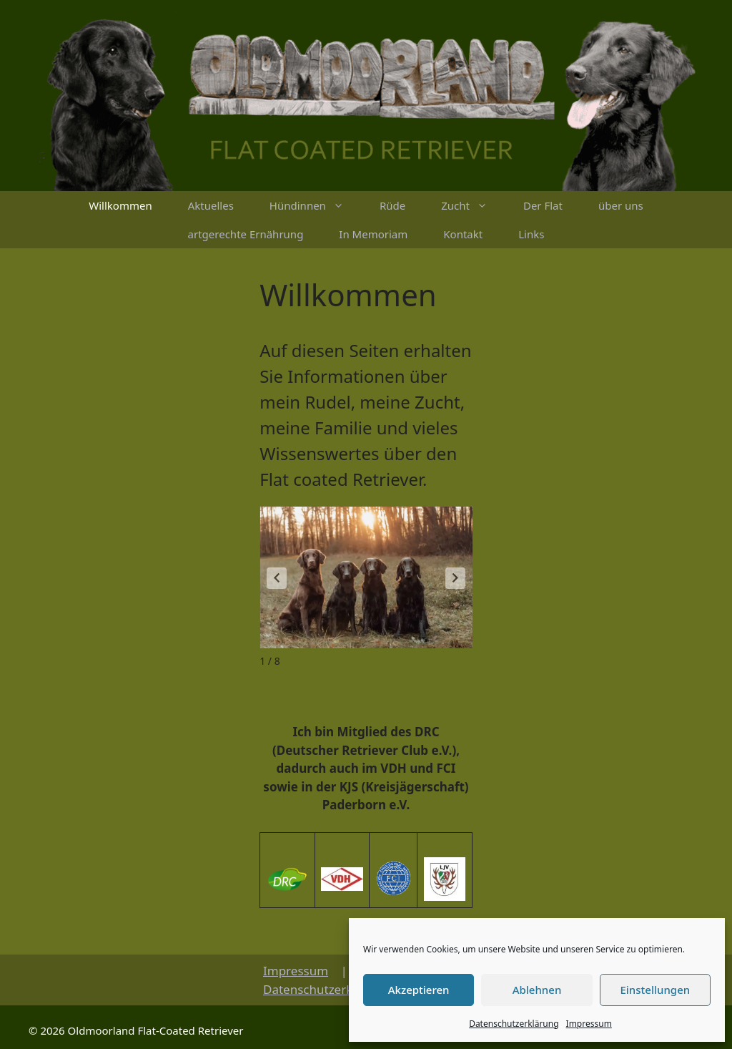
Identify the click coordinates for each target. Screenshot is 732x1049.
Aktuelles (211, 205)
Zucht (473, 205)
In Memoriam (373, 234)
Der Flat (543, 205)
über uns (620, 205)
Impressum (589, 1024)
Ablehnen (537, 989)
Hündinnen (315, 205)
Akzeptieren (419, 989)
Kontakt (463, 234)
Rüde (392, 205)
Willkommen (120, 205)
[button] (455, 578)
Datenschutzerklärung (513, 1024)
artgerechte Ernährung (246, 234)
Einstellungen (655, 989)
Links (531, 234)
